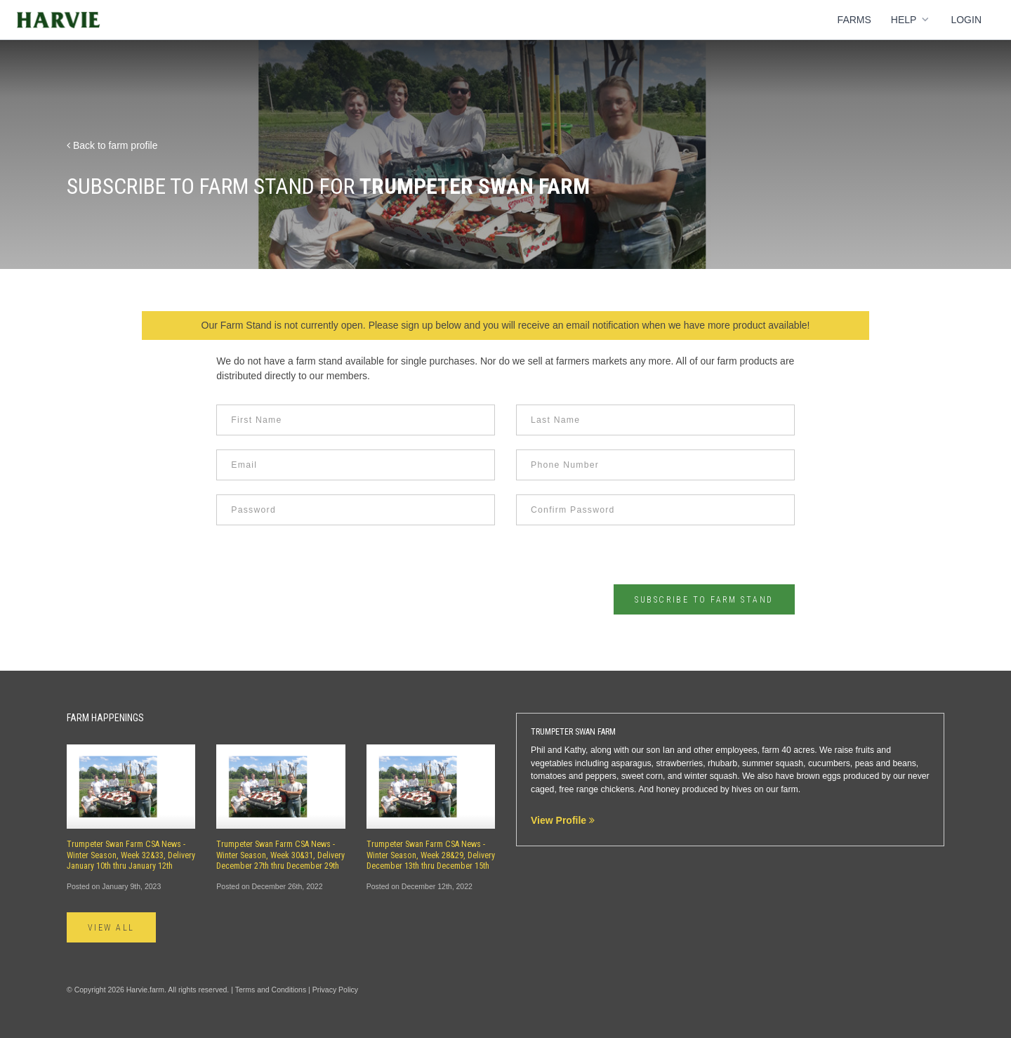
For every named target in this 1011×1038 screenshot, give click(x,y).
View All (111, 928)
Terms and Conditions (271, 989)
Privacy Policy (335, 989)
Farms (854, 19)
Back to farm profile (112, 145)
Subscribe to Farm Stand (704, 600)
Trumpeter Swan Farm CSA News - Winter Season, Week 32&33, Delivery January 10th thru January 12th (131, 855)
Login (966, 19)
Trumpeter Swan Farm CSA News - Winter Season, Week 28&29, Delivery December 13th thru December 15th (430, 855)
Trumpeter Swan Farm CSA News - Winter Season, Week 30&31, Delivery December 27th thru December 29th (280, 855)
